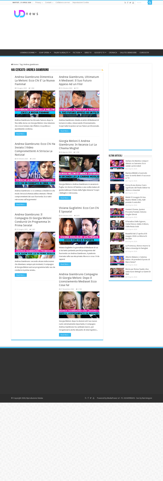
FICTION (76, 53)
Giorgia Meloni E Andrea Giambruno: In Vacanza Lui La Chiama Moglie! (78, 144)
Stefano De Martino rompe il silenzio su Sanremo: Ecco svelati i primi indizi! (136, 163)
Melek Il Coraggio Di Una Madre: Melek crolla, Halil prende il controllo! (135, 199)
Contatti (48, 2)
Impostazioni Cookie (81, 2)
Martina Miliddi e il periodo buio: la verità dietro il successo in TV (137, 175)
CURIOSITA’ (144, 53)
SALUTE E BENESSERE (128, 53)
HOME (14, 52)
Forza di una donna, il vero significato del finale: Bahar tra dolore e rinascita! (137, 187)
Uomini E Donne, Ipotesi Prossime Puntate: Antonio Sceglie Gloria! (135, 211)
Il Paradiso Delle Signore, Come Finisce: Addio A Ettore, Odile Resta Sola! (137, 224)
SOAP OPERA (44, 53)
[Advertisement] (99, 27)
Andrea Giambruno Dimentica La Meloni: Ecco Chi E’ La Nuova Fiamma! (35, 80)
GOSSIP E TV (99, 53)
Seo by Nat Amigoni (144, 398)
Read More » (20, 134)
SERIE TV (87, 53)
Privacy (38, 2)
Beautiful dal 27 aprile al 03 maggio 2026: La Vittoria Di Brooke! (136, 236)
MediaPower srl (113, 398)
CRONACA (113, 53)
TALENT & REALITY (61, 53)
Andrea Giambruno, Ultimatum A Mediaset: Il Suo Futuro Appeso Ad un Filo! (79, 80)
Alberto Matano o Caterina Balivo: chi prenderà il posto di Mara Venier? (137, 259)
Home (14, 64)
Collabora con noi (63, 2)
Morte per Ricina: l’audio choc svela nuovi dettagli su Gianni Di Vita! (138, 271)
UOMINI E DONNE (27, 53)
